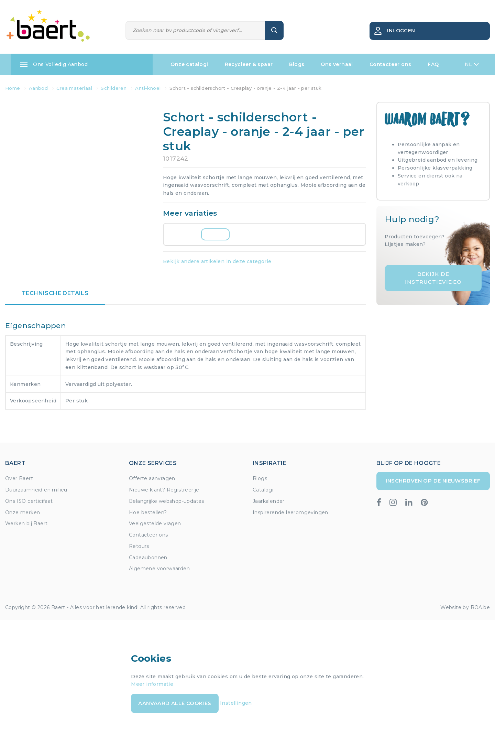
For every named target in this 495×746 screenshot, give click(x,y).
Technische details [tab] (55, 293)
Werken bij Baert (26, 523)
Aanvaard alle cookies (174, 703)
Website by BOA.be (465, 607)
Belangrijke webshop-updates (166, 501)
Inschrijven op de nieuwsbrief (433, 480)
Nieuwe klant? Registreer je (164, 490)
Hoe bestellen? (148, 512)
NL (472, 64)
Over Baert (19, 478)
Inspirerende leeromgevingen (290, 512)
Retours (139, 546)
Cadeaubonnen (148, 557)
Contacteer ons (390, 64)
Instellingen (236, 703)
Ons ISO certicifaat (29, 501)
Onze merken (22, 512)
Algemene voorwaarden (159, 568)
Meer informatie (152, 684)
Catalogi (263, 490)
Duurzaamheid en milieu (36, 490)
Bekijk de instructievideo (433, 278)
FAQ (433, 64)
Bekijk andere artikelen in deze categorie (217, 261)
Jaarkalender (269, 501)
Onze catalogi (189, 64)
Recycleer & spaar (249, 64)
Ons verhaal (337, 64)
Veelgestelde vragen (155, 523)
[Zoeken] (195, 30)
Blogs (296, 64)
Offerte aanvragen (152, 478)
